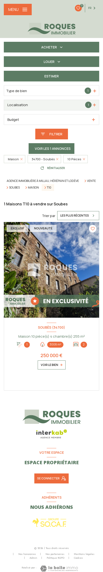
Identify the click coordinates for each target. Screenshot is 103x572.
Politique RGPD (55, 558)
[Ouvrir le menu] (18, 9)
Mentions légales (84, 554)
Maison (33, 187)
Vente (91, 181)
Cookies (78, 558)
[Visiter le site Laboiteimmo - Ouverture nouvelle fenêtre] (59, 569)
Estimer (51, 76)
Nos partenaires (55, 554)
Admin (33, 558)
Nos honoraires (27, 554)
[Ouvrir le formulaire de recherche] (51, 134)
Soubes (14, 187)
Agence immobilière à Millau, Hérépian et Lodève (43, 181)
